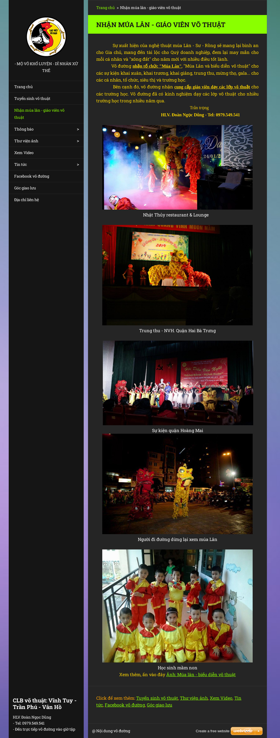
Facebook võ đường (31, 176)
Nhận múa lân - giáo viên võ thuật (39, 114)
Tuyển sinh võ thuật (32, 98)
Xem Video (24, 152)
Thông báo (24, 129)
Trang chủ (23, 86)
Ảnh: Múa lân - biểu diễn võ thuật (201, 674)
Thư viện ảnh (26, 140)
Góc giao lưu (25, 187)
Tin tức (20, 164)
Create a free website (213, 731)
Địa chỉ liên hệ (26, 199)
